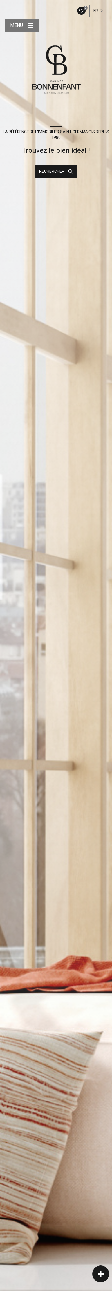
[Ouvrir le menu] (22, 25)
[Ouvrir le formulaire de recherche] (56, 171)
